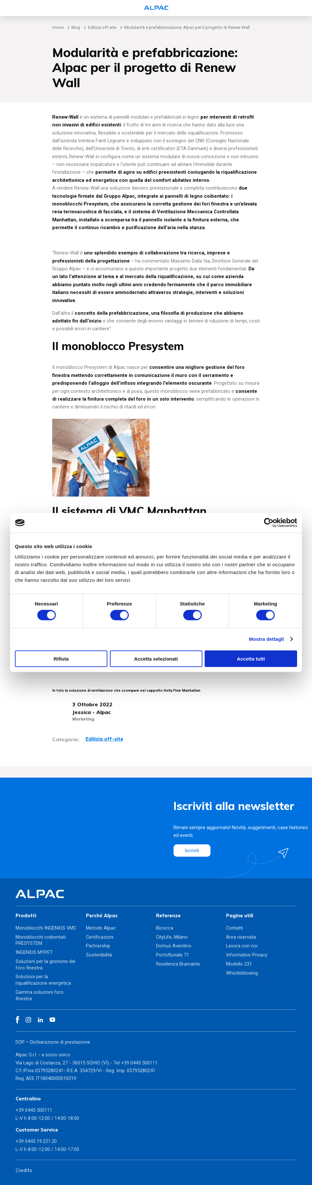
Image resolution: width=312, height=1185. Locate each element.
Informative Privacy (246, 955)
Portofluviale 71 (172, 955)
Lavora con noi (242, 946)
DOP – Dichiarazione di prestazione (53, 1042)
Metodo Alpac (101, 928)
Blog (75, 27)
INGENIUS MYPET (34, 952)
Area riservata (241, 937)
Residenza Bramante (178, 964)
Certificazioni (100, 937)
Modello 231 (239, 964)
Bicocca (164, 928)
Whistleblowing (242, 973)
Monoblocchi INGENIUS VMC (46, 928)
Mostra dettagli (266, 639)
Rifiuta (61, 658)
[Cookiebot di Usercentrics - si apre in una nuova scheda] (268, 523)
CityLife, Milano (172, 937)
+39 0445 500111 (139, 1063)
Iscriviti (192, 850)
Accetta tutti (251, 658)
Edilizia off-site (102, 27)
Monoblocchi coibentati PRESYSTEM (41, 940)
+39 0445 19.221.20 (36, 1141)
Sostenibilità (99, 955)
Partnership (98, 946)
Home (58, 27)
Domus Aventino (173, 946)
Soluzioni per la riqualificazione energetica (43, 980)
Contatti (234, 928)
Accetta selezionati (156, 658)
